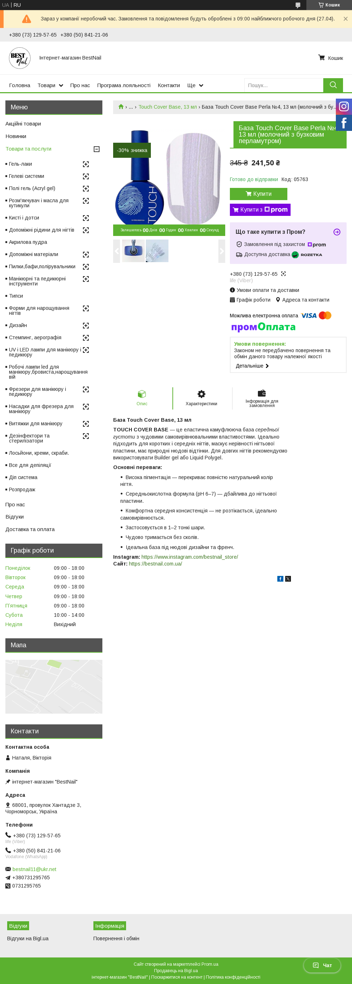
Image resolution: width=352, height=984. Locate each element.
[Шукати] (333, 85)
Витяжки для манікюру (35, 423)
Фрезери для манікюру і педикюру (37, 391)
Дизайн (18, 325)
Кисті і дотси (24, 218)
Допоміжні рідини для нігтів (41, 230)
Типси (16, 296)
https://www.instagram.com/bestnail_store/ (190, 557)
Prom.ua (210, 964)
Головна (19, 85)
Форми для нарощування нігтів (39, 310)
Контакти (169, 85)
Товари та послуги (28, 149)
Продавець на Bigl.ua (176, 970)
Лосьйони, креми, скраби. (39, 453)
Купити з (264, 210)
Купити (262, 194)
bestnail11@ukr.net (34, 869)
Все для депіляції (30, 465)
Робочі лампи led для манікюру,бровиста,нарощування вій (48, 372)
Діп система (23, 477)
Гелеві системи (26, 176)
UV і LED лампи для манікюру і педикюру (45, 352)
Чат (322, 965)
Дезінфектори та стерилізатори (29, 438)
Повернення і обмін (116, 938)
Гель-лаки (20, 164)
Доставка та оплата (30, 529)
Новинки (15, 136)
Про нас (80, 85)
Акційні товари (23, 123)
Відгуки (14, 517)
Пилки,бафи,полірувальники (42, 266)
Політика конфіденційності (233, 977)
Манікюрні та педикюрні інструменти (37, 281)
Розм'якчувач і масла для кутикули (39, 203)
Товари (46, 85)
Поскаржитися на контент (177, 977)
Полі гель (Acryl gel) (32, 188)
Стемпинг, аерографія (35, 337)
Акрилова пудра (28, 242)
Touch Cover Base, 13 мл (167, 107)
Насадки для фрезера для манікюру (41, 408)
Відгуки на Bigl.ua (27, 938)
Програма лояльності (123, 85)
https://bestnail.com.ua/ (155, 564)
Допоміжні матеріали (33, 254)
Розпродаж (22, 489)
